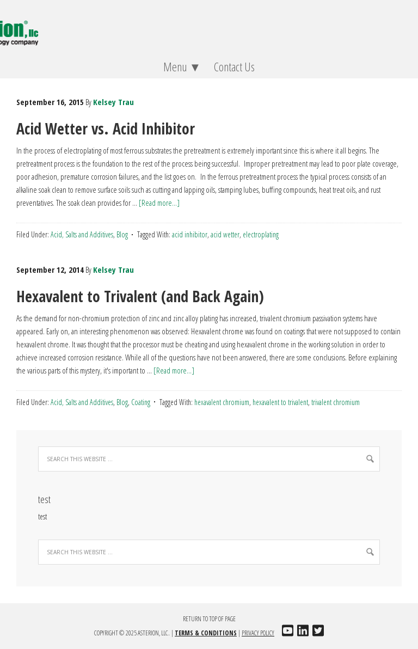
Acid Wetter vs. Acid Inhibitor (105, 128)
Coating (140, 402)
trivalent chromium (335, 402)
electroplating (261, 234)
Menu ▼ (179, 66)
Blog (122, 234)
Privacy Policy (258, 633)
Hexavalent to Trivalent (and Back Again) (140, 296)
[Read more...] (159, 202)
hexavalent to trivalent (280, 402)
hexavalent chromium (221, 402)
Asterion (209, 27)
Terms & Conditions (206, 633)
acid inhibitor (189, 234)
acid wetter (225, 234)
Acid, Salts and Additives (82, 234)
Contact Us (234, 66)
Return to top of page (209, 618)
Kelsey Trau (113, 101)
